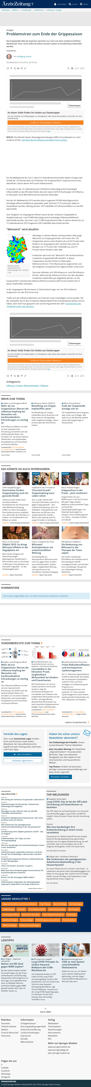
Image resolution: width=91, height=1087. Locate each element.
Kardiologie (74, 910)
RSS (49, 1039)
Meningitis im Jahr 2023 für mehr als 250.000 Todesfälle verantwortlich (19, 813)
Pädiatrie (44, 386)
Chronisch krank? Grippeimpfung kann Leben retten (43, 493)
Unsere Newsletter (14, 899)
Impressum (26, 1036)
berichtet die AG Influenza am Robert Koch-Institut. (44, 140)
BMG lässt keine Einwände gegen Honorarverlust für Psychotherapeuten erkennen (22, 872)
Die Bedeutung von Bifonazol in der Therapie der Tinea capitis (71, 549)
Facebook (5, 1071)
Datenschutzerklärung (31, 1030)
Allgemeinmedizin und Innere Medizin (19, 905)
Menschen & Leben (30, 915)
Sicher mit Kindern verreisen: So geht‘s (16, 866)
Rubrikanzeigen (55, 1030)
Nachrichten (8, 794)
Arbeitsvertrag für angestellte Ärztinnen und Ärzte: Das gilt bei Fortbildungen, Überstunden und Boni (21, 854)
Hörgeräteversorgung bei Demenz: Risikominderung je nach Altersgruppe (22, 861)
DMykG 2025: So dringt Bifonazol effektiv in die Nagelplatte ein (15, 548)
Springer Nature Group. (51, 1085)
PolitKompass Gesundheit (47, 920)
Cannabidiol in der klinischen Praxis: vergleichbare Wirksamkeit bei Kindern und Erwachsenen (45, 675)
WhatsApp (5, 1074)
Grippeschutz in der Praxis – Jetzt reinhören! (74, 492)
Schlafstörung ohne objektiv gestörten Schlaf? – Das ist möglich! (22, 833)
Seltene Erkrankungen (30, 926)
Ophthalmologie (10, 920)
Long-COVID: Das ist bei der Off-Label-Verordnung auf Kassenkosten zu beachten (67, 805)
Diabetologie (8, 910)
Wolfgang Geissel (24, 57)
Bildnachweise (27, 1042)
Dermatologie (75, 905)
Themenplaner (54, 1027)
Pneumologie (27, 920)
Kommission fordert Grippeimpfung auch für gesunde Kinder (15, 493)
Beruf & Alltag (60, 905)
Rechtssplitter (69, 920)
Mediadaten (53, 1024)
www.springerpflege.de (58, 1050)
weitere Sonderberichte (77, 723)
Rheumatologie (9, 926)
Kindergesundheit (11, 915)
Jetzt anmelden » (22, 755)
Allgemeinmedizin (31, 386)
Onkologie (71, 915)
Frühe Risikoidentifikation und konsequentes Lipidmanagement (76, 668)
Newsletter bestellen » (60, 777)
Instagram (5, 1077)
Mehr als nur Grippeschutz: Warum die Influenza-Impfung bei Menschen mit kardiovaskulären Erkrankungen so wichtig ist (15, 415)
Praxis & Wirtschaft (9, 1033)
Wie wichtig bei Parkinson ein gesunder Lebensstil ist (22, 800)
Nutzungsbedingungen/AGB (33, 1027)
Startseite (5, 1024)
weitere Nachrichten (36, 889)
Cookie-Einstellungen (30, 1033)
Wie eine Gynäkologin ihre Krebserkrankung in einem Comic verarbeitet (22, 847)
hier (49, 132)
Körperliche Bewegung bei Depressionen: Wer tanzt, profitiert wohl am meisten (22, 819)
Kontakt (24, 1039)
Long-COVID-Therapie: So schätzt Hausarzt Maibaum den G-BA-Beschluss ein (45, 967)
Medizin (4, 1030)
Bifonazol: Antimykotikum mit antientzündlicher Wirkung (42, 549)
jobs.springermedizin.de (59, 1053)
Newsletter (53, 1036)
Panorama (6, 1036)
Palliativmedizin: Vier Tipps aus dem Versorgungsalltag (15, 840)
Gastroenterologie (57, 910)
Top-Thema (45, 905)
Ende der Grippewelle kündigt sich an (73, 408)
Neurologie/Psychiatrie (53, 915)
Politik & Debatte (8, 1027)
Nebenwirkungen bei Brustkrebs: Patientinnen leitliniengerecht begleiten (20, 806)
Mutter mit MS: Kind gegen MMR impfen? (17, 878)
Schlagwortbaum (28, 1024)
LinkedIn (5, 1068)
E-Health (21, 910)
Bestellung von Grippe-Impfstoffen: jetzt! (44, 408)
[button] (83, 4)
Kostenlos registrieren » (22, 761)
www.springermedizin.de (59, 1047)
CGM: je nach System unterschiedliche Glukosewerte (73, 965)
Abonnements (54, 1033)
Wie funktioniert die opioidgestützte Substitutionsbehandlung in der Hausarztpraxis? (21, 826)
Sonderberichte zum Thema (20, 644)
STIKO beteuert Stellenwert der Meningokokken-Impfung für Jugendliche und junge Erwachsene (21, 884)
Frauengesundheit (37, 910)
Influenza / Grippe (14, 386)
